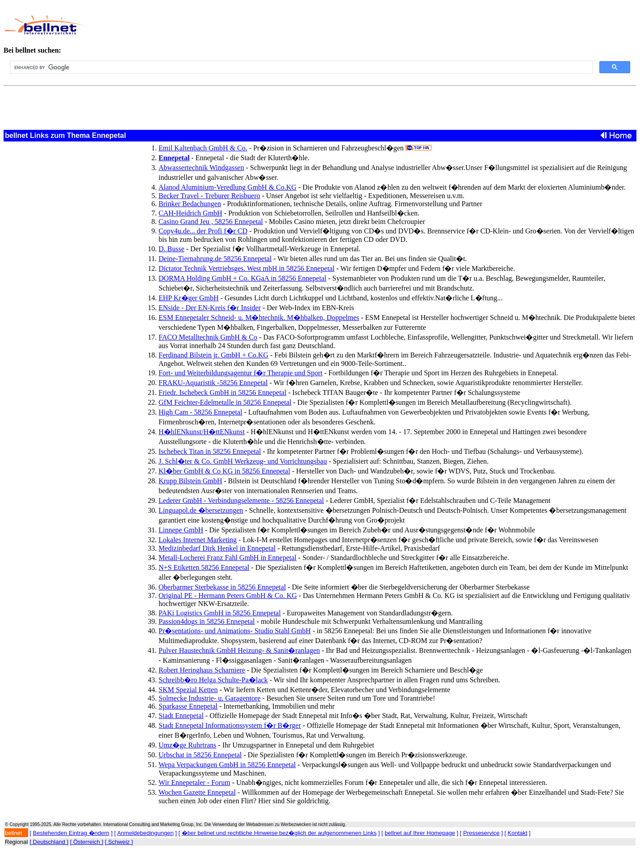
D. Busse (171, 249)
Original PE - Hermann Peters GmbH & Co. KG (228, 595)
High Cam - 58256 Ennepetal (201, 412)
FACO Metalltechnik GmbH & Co (208, 337)
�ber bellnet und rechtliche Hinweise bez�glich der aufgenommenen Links (279, 833)
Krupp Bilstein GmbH (190, 481)
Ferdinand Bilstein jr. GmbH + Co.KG (213, 355)
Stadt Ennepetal (181, 715)
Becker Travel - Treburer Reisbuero (209, 195)
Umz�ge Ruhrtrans (187, 745)
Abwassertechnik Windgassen (201, 167)
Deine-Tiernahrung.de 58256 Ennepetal (215, 258)
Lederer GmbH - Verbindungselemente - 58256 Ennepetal (241, 500)
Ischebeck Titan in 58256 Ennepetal (210, 451)
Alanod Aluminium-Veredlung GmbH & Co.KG (228, 187)
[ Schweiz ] (119, 842)
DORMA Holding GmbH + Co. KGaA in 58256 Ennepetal (242, 278)
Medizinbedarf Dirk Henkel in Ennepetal (217, 548)
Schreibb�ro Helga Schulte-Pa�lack (213, 680)
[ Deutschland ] (48, 842)
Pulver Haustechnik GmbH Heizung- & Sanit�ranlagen (239, 650)
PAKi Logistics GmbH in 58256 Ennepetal (220, 613)
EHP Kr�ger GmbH (189, 298)
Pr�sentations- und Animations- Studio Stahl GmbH (235, 631)
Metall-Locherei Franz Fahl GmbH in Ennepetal (228, 557)
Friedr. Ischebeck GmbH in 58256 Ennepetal (222, 392)
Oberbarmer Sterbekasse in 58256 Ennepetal (222, 587)
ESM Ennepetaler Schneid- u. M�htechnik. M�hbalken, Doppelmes (259, 317)
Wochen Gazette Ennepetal (197, 792)
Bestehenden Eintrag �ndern (71, 833)
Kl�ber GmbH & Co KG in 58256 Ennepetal (224, 471)
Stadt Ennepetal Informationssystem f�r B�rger (230, 725)
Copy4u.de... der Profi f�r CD (203, 231)
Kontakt (517, 833)
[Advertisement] (293, 25)
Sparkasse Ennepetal (188, 706)
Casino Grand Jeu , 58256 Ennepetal (211, 221)
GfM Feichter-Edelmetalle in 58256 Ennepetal (225, 402)
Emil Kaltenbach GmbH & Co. (203, 148)
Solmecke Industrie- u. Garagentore (209, 698)
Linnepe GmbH (181, 530)
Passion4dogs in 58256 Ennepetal (207, 621)
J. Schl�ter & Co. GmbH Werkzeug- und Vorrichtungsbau (243, 461)
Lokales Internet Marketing (198, 540)
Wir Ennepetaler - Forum (194, 782)
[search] (300, 67)
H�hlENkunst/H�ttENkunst (202, 432)
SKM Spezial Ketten (188, 689)
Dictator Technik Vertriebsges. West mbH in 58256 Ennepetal (247, 268)
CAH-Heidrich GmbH (190, 213)
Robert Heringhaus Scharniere (202, 670)
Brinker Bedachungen (190, 204)
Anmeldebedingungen (145, 833)
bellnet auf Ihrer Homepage (420, 833)
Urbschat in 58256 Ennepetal (200, 755)
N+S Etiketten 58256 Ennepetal (204, 567)
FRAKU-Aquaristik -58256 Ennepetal (213, 382)
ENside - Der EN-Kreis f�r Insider (210, 307)
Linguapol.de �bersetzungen (201, 510)
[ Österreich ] (86, 842)
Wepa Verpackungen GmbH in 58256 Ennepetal (227, 764)
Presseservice (481, 833)
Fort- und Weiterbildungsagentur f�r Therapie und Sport (240, 373)
